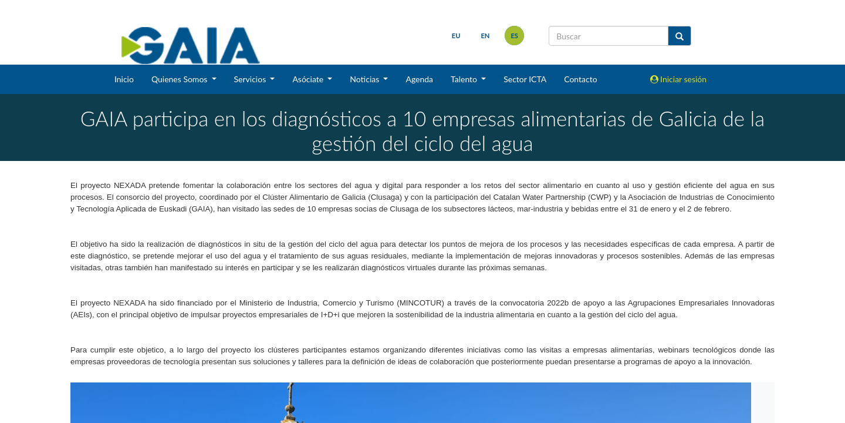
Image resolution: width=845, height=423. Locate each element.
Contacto (580, 79)
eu (456, 35)
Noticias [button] (365, 79)
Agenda (419, 79)
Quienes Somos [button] (180, 79)
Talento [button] (465, 79)
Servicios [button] (251, 79)
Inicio (124, 79)
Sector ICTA (524, 79)
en (485, 35)
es (514, 35)
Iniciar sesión (678, 79)
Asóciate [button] (308, 79)
